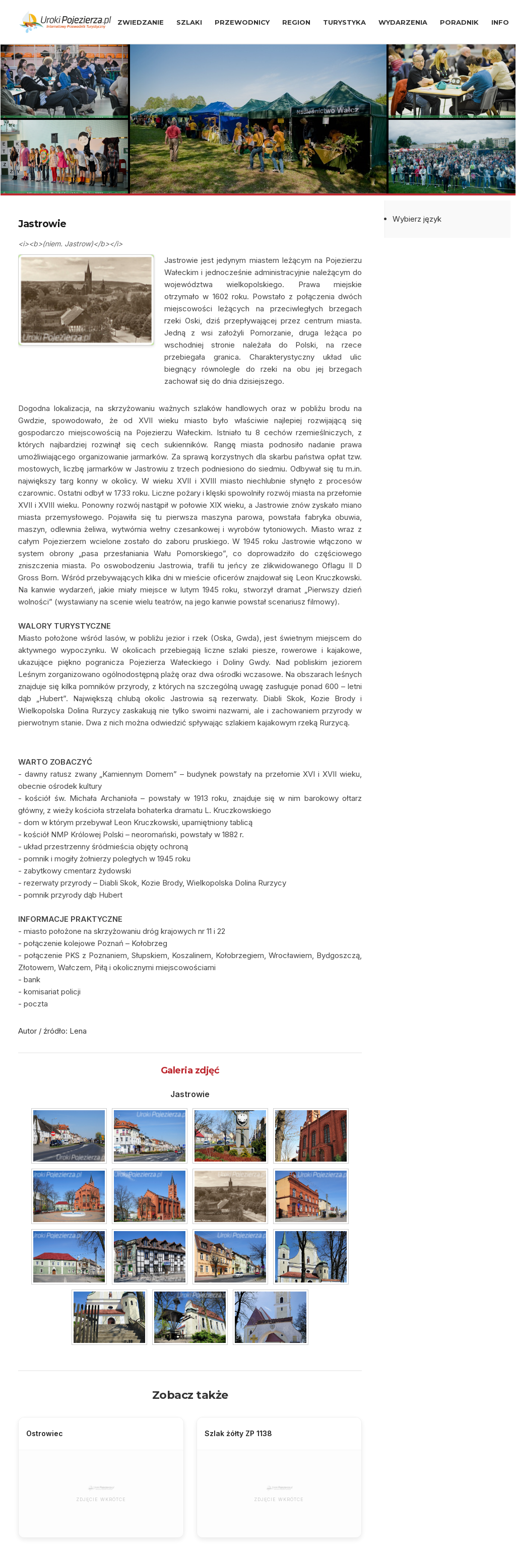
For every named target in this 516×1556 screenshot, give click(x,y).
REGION (296, 22)
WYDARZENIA (402, 22)
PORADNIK (459, 22)
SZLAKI (189, 22)
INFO (500, 22)
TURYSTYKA (344, 22)
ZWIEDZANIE (140, 22)
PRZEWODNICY (242, 22)
